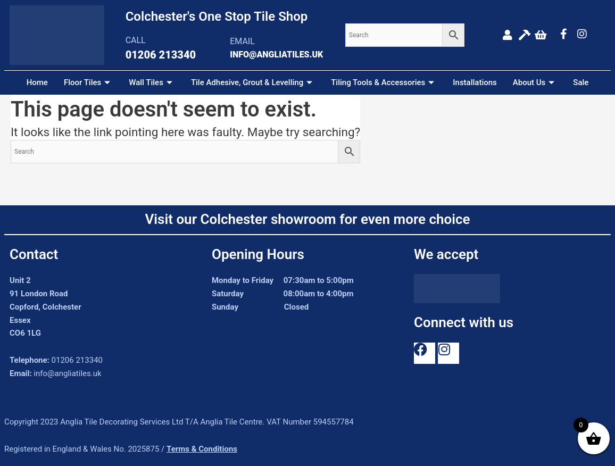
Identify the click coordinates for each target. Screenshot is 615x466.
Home (37, 82)
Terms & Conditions (202, 449)
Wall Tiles (152, 82)
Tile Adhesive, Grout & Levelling (253, 82)
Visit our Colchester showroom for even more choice (307, 219)
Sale (580, 82)
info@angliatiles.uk (67, 373)
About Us (535, 82)
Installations (475, 82)
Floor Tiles (88, 82)
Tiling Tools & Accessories (384, 82)
